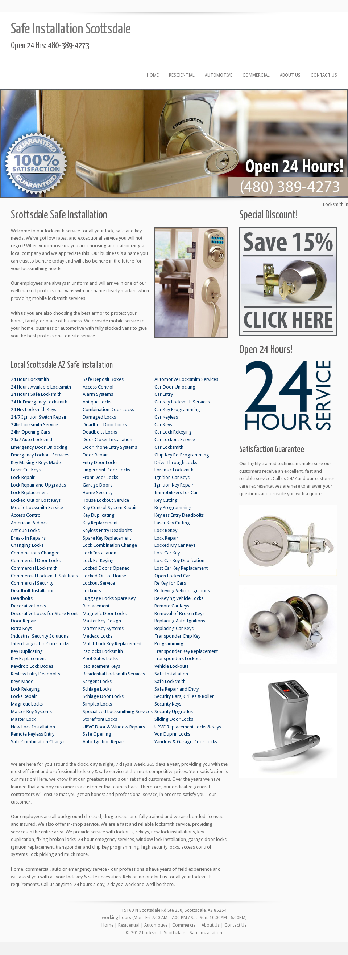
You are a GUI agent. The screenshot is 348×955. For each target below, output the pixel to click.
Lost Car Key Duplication (179, 560)
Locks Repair (24, 696)
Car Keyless (166, 417)
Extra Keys (21, 628)
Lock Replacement (29, 492)
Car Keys (163, 424)
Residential (182, 75)
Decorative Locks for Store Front (44, 613)
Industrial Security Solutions (40, 636)
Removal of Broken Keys (179, 613)
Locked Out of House (104, 575)
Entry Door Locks (100, 462)
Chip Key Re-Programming (181, 455)
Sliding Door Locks (173, 719)
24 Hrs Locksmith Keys (33, 409)
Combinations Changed (35, 553)
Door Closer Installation (107, 439)
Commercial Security (32, 583)
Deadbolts (22, 598)
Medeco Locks (97, 636)
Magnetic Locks (27, 704)
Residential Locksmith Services (114, 673)
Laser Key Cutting (172, 522)
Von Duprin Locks (172, 734)
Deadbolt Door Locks (105, 424)
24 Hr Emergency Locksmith (39, 402)
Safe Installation (171, 673)
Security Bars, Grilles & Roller (184, 696)
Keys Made (22, 681)
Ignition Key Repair (174, 485)
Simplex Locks (97, 704)
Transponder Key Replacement (186, 651)
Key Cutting (166, 500)
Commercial (256, 75)
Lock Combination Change (110, 545)
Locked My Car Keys (174, 545)
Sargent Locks (97, 681)
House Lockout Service (106, 500)
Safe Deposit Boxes (103, 379)
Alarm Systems (98, 394)
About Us (290, 75)
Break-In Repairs (28, 538)
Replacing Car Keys (174, 628)
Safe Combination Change (38, 741)
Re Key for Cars (170, 583)
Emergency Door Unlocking (39, 447)
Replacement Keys (101, 666)
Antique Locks (25, 530)
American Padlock (29, 522)
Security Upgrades (173, 711)
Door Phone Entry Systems (110, 447)
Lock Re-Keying (98, 560)
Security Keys (167, 704)
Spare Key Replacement (107, 538)
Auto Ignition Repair (103, 741)
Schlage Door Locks (103, 696)
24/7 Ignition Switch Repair (39, 417)
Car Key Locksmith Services (182, 402)
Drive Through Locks (175, 462)
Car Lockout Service (174, 439)
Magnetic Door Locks (105, 613)
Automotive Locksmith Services (186, 379)
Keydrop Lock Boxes (32, 666)
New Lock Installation (33, 727)
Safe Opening (97, 734)
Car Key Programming (177, 409)
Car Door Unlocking (174, 387)
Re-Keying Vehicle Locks (178, 598)
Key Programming (173, 507)
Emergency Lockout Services (40, 455)
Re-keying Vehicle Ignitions (182, 590)
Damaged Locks (99, 417)
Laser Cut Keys (26, 469)
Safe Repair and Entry (176, 689)
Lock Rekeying (25, 689)
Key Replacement (28, 658)
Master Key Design (102, 620)
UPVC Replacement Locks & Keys (187, 727)
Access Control (26, 515)
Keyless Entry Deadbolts (35, 673)
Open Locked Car (172, 575)
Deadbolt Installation (33, 590)
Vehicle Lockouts (171, 666)
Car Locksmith (168, 447)
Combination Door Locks (108, 409)
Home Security (97, 492)
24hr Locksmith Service (34, 424)
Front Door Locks (100, 477)
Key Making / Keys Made (36, 462)
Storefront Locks (100, 719)
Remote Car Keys (171, 606)
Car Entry (163, 394)
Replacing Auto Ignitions (179, 620)
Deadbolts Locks (100, 432)
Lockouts (92, 590)
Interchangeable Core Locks (40, 643)
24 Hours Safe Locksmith (36, 394)
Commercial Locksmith (34, 568)
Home (153, 75)
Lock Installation (99, 553)
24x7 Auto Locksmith (32, 439)
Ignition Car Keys (172, 477)
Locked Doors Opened (106, 568)
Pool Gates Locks (100, 658)
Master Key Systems (31, 711)
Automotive (218, 75)
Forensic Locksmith (174, 469)
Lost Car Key (167, 553)
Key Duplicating (27, 651)
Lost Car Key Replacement (181, 568)
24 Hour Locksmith (30, 379)
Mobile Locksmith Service (37, 507)
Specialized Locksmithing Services (118, 711)
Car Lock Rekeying (173, 432)
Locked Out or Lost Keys (36, 500)
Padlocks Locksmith (103, 651)
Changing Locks (27, 545)
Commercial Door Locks (36, 560)
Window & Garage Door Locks (185, 741)
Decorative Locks (28, 606)
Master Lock (23, 719)
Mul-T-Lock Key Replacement (112, 643)
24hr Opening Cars (30, 432)
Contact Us (324, 75)
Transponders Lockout (177, 658)
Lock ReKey (165, 530)
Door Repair (23, 620)
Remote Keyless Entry (32, 734)
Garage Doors (97, 485)
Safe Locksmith (170, 681)
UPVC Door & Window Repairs (114, 727)
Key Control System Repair (110, 507)
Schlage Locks (97, 689)
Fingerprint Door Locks (106, 469)
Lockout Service (99, 583)
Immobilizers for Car (176, 492)
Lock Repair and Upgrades (38, 485)
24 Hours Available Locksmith (41, 387)
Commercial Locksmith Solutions (44, 575)
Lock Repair (23, 477)
